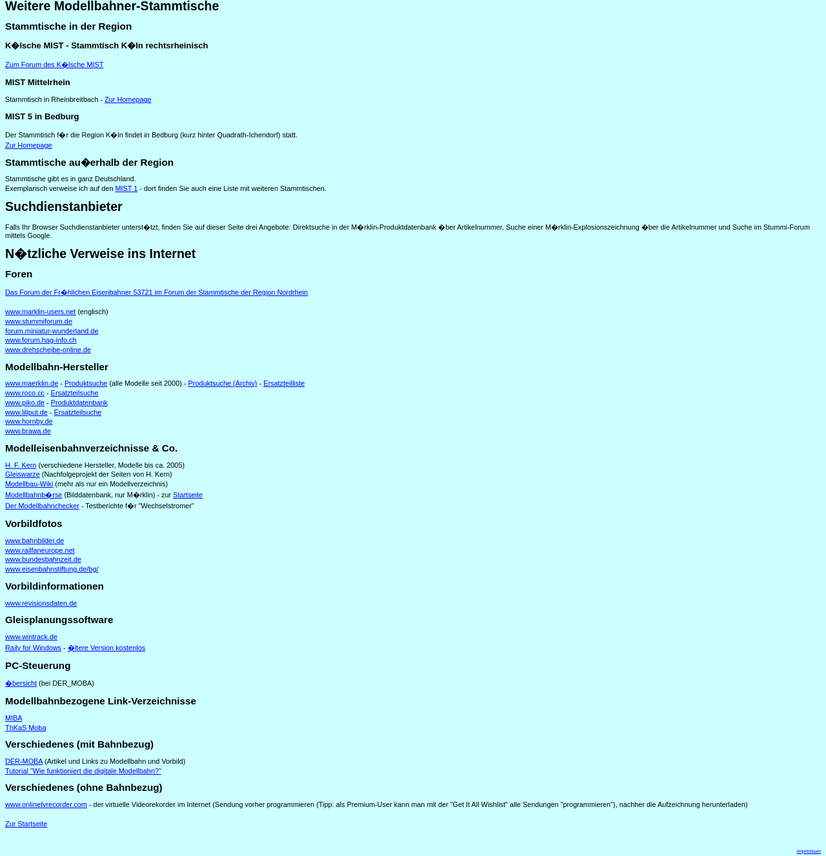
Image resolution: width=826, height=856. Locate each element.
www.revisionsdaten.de (41, 603)
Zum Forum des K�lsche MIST (54, 64)
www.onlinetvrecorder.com (46, 804)
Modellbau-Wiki (29, 484)
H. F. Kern (20, 465)
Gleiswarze (22, 474)
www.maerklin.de (31, 383)
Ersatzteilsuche (75, 393)
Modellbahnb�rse (33, 495)
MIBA (14, 718)
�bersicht (21, 683)
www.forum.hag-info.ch (41, 340)
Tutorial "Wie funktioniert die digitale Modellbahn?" (83, 771)
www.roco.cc (25, 393)
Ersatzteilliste (284, 383)
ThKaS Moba (25, 728)
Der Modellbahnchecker (42, 506)
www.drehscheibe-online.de (48, 349)
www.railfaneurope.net (40, 550)
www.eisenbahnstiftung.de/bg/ (52, 569)
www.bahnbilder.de (34, 540)
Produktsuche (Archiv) (222, 383)
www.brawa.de (28, 431)
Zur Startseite (26, 824)
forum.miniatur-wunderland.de (51, 331)
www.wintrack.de (31, 637)
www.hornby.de (29, 421)
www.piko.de (25, 402)
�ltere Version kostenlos (106, 648)
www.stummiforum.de (38, 321)
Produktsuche (86, 383)
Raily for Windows (33, 648)
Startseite (188, 495)
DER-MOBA (24, 761)
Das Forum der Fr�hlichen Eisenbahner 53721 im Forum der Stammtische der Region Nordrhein (156, 292)
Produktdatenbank (79, 402)
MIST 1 (126, 188)
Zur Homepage (128, 99)
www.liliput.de (26, 412)
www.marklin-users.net (40, 311)
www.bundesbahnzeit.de (43, 559)
